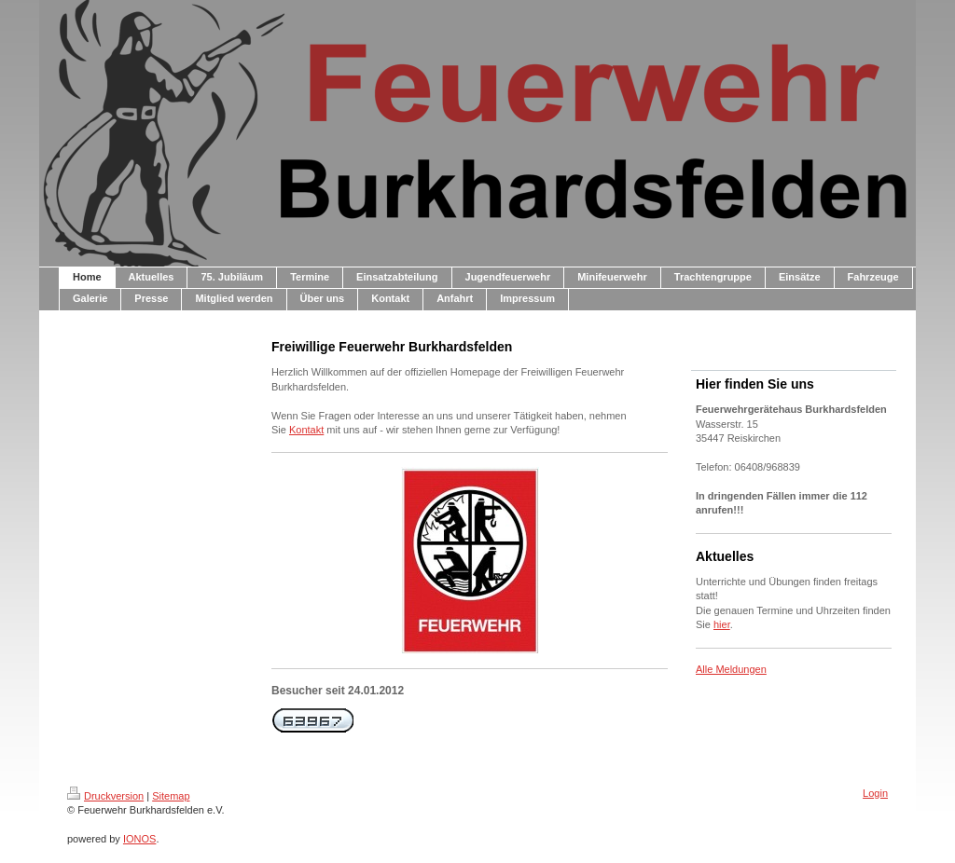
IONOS (139, 838)
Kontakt (306, 429)
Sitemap (170, 795)
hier (721, 624)
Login (875, 793)
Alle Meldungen (731, 669)
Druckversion (105, 795)
